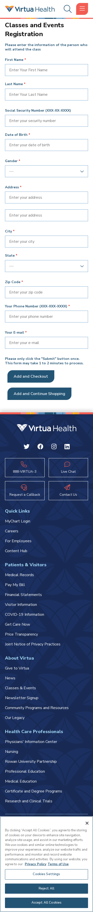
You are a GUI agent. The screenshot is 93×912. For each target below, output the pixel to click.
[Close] (87, 823)
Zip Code (12, 282)
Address (12, 187)
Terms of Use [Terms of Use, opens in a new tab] (58, 864)
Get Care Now (17, 624)
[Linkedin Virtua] (67, 447)
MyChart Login (17, 521)
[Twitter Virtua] (27, 447)
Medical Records (19, 575)
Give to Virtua (17, 668)
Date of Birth (16, 135)
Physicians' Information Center (31, 741)
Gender (11, 161)
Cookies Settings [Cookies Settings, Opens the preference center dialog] (46, 874)
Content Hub (16, 551)
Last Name (14, 84)
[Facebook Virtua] (40, 447)
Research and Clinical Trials (28, 801)
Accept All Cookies (46, 902)
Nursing (11, 751)
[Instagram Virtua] (54, 447)
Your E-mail (14, 332)
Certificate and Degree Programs (33, 791)
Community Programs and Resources (37, 708)
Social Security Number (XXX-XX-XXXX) (38, 110)
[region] (46, 864)
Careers (11, 531)
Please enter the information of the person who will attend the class (46, 47)
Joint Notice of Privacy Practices (33, 644)
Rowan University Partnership (31, 761)
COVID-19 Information (24, 614)
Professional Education (25, 771)
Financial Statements (23, 594)
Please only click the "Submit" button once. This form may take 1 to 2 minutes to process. (44, 361)
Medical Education (21, 781)
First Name (14, 60)
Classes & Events (20, 688)
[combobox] (44, 171)
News (10, 678)
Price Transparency (21, 634)
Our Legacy (15, 717)
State (10, 255)
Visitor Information (21, 604)
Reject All (46, 888)
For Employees (18, 541)
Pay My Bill (15, 585)
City (8, 231)
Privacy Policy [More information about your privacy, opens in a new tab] (35, 864)
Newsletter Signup (21, 698)
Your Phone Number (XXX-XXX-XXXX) (36, 306)
